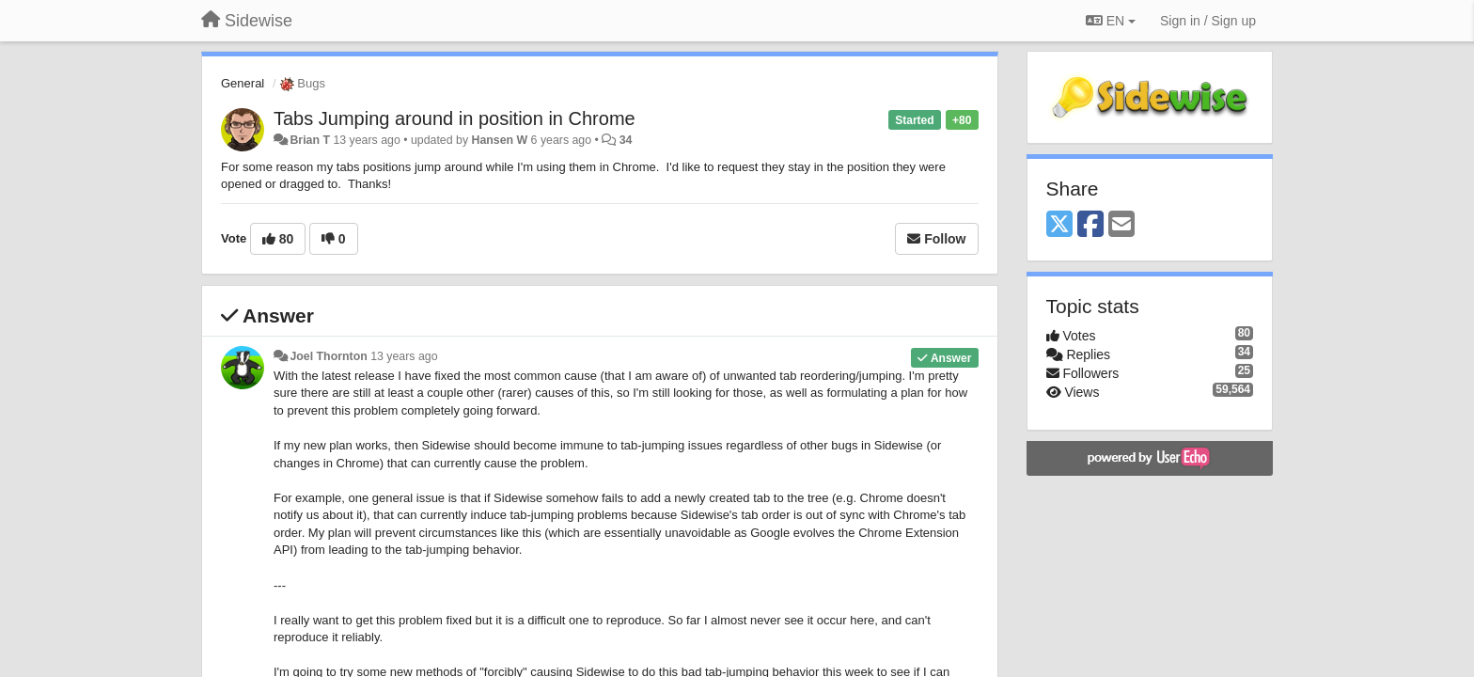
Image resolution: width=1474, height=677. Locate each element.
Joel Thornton (328, 356)
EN (1111, 20)
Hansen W (499, 140)
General (242, 83)
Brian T (310, 140)
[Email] (1121, 225)
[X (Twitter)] (1059, 225)
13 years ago (403, 356)
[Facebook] (1090, 225)
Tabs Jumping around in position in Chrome (454, 118)
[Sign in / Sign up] (1208, 21)
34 (626, 140)
